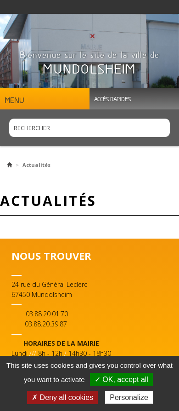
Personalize (129, 397)
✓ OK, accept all (121, 379)
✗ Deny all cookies (62, 397)
